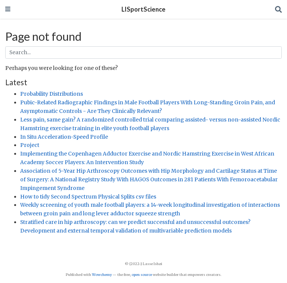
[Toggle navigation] (7, 9)
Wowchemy (102, 275)
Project (29, 145)
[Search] (278, 9)
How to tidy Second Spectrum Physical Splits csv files (88, 196)
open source (142, 275)
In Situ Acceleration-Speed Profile (64, 136)
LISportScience (143, 9)
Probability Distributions (51, 93)
